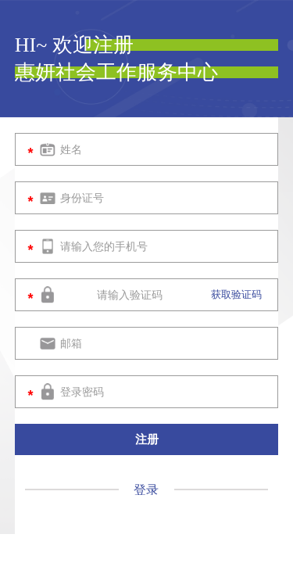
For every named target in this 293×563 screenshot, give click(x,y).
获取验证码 (236, 294)
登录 (148, 490)
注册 (147, 439)
